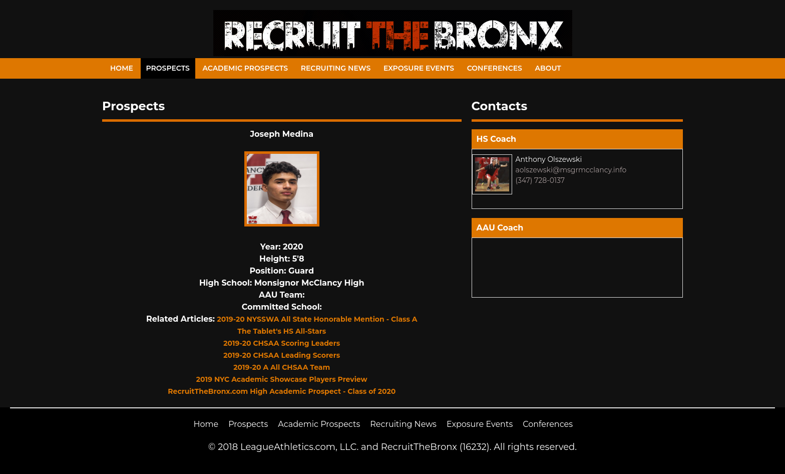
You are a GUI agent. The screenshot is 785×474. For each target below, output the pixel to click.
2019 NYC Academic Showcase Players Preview (281, 379)
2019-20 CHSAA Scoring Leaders (281, 343)
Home (121, 68)
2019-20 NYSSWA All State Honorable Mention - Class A (317, 319)
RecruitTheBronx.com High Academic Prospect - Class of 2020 (282, 391)
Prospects (168, 68)
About (548, 68)
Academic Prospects (245, 68)
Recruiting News (336, 68)
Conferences (494, 68)
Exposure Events (418, 68)
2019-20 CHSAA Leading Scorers (281, 355)
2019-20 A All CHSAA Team (281, 367)
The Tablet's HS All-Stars (281, 331)
